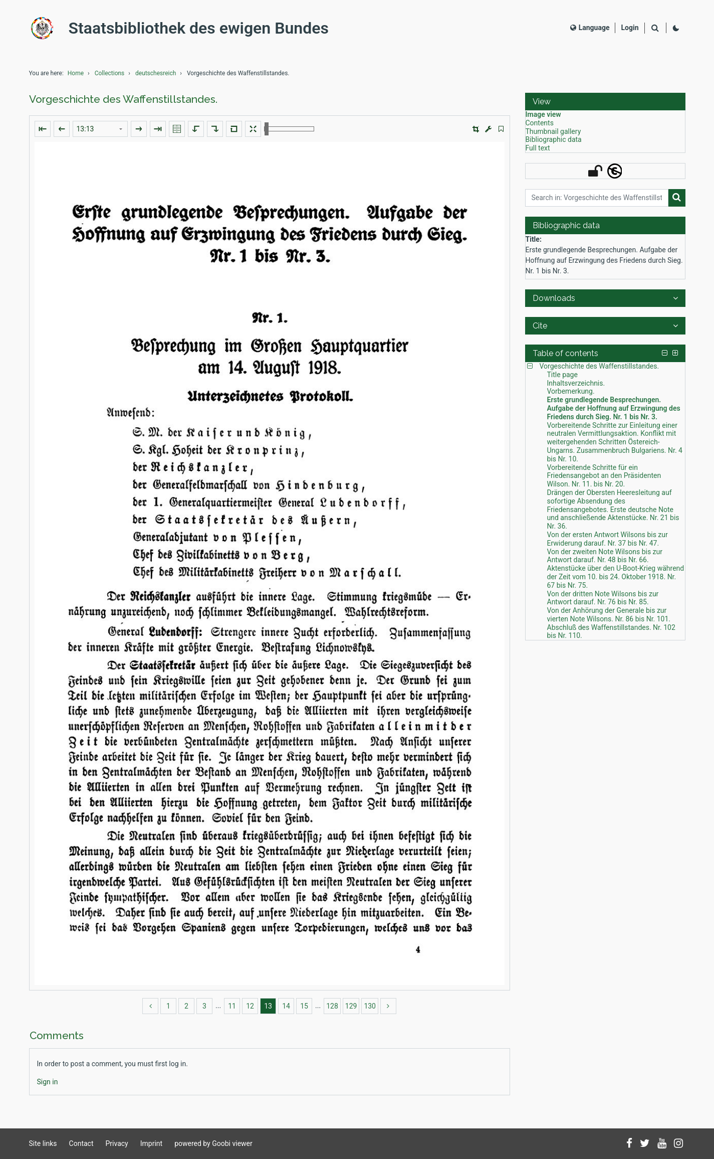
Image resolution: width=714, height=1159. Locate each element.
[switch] (501, 129)
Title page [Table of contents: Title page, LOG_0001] (562, 375)
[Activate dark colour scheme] (676, 28)
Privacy (117, 1143)
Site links (43, 1143)
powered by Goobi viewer (213, 1143)
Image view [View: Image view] (543, 114)
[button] (475, 129)
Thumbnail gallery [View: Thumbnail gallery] (553, 131)
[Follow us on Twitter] (644, 1143)
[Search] (655, 28)
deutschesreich (155, 73)
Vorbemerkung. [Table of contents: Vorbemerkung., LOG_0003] (571, 391)
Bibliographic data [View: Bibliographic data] (554, 139)
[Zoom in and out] (289, 128)
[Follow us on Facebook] (629, 1143)
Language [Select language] (590, 28)
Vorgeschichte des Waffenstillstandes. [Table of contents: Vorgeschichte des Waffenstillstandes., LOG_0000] (599, 366)
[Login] (629, 28)
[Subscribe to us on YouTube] (662, 1143)
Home (76, 73)
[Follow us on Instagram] (678, 1143)
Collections (110, 73)
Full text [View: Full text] (538, 148)
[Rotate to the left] (195, 128)
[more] (388, 1006)
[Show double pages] (176, 128)
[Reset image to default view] (234, 128)
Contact (81, 1143)
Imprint (151, 1143)
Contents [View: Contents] (540, 123)
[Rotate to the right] (214, 128)
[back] (150, 1006)
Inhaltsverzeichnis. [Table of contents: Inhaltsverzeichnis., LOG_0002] (576, 383)
